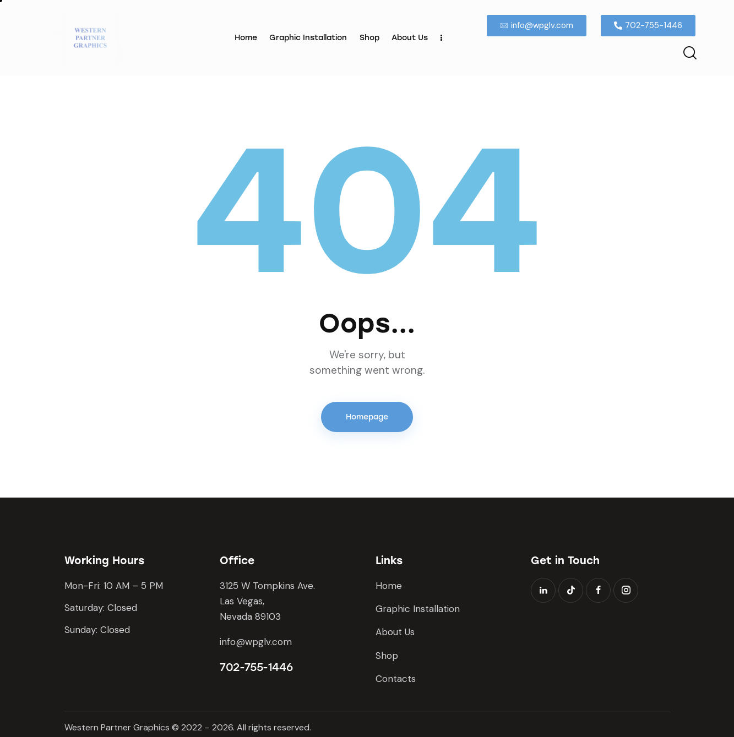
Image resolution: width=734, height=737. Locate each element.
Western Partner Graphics (117, 727)
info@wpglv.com (256, 642)
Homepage (367, 417)
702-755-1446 (256, 667)
